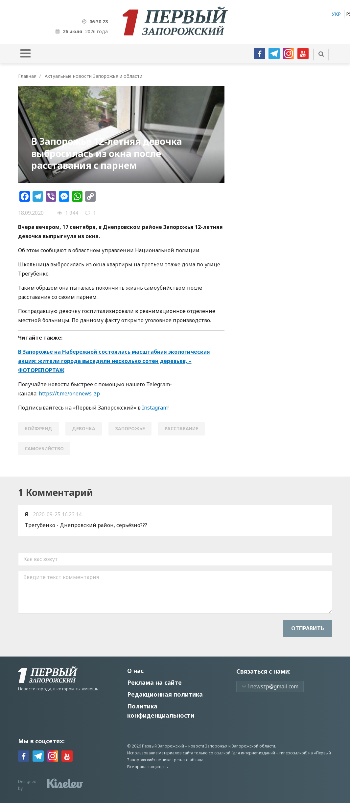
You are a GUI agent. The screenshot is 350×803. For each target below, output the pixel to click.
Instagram (155, 407)
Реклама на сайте (154, 682)
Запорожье (130, 428)
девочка (83, 428)
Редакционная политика (165, 694)
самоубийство (44, 448)
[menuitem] (336, 13)
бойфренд (38, 428)
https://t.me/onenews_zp (69, 393)
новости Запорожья (207, 746)
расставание (181, 428)
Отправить (307, 628)
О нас (135, 671)
